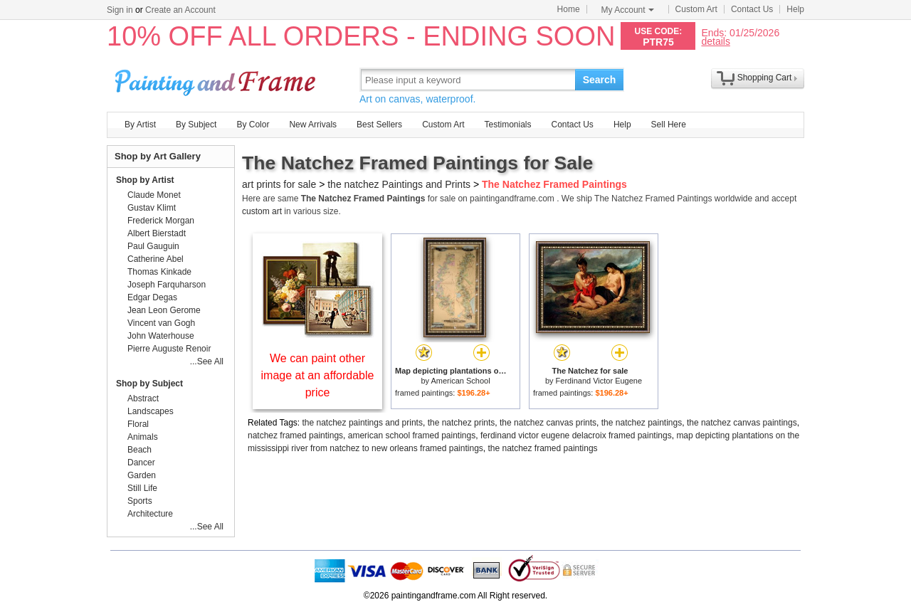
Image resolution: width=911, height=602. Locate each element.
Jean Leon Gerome (164, 310)
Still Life (142, 488)
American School (460, 380)
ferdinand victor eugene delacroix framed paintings (576, 435)
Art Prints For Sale (217, 79)
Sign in (120, 10)
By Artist (140, 125)
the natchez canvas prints (548, 423)
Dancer (141, 463)
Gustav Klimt (151, 208)
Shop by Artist (145, 180)
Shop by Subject (149, 384)
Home (568, 9)
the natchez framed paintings (542, 448)
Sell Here (668, 125)
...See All (206, 361)
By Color (252, 125)
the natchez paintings (641, 423)
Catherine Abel (155, 259)
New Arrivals (313, 125)
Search (599, 79)
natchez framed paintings (295, 435)
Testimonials (507, 125)
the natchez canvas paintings (742, 423)
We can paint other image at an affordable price (317, 375)
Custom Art (696, 9)
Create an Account (180, 10)
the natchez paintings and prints (362, 423)
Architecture (150, 514)
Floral (138, 424)
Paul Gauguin (153, 246)
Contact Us (752, 9)
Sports (139, 501)
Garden (141, 475)
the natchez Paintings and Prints (398, 184)
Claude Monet (154, 195)
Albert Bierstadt (156, 233)
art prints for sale (279, 184)
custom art (262, 211)
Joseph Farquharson (166, 285)
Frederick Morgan (160, 221)
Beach (139, 450)
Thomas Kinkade (159, 272)
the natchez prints (461, 423)
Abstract (143, 398)
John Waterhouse (160, 336)
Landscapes (150, 411)
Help (795, 9)
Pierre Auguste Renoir (169, 349)
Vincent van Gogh (161, 323)
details (715, 40)
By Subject (196, 125)
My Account (627, 10)
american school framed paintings (411, 435)
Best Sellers (379, 125)
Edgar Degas (152, 297)
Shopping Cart (764, 78)
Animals (142, 437)
